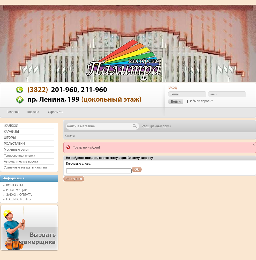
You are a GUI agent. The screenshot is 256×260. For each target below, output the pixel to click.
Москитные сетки (16, 149)
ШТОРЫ (10, 137)
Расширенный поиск (156, 126)
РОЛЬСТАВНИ (14, 143)
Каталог (70, 135)
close (254, 144)
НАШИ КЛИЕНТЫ (19, 199)
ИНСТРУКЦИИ (16, 190)
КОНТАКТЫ (14, 185)
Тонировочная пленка (19, 155)
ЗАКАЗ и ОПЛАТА (19, 194)
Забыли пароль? (201, 101)
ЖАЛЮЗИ (11, 126)
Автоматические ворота (21, 161)
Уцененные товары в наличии (25, 167)
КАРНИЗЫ (11, 131)
